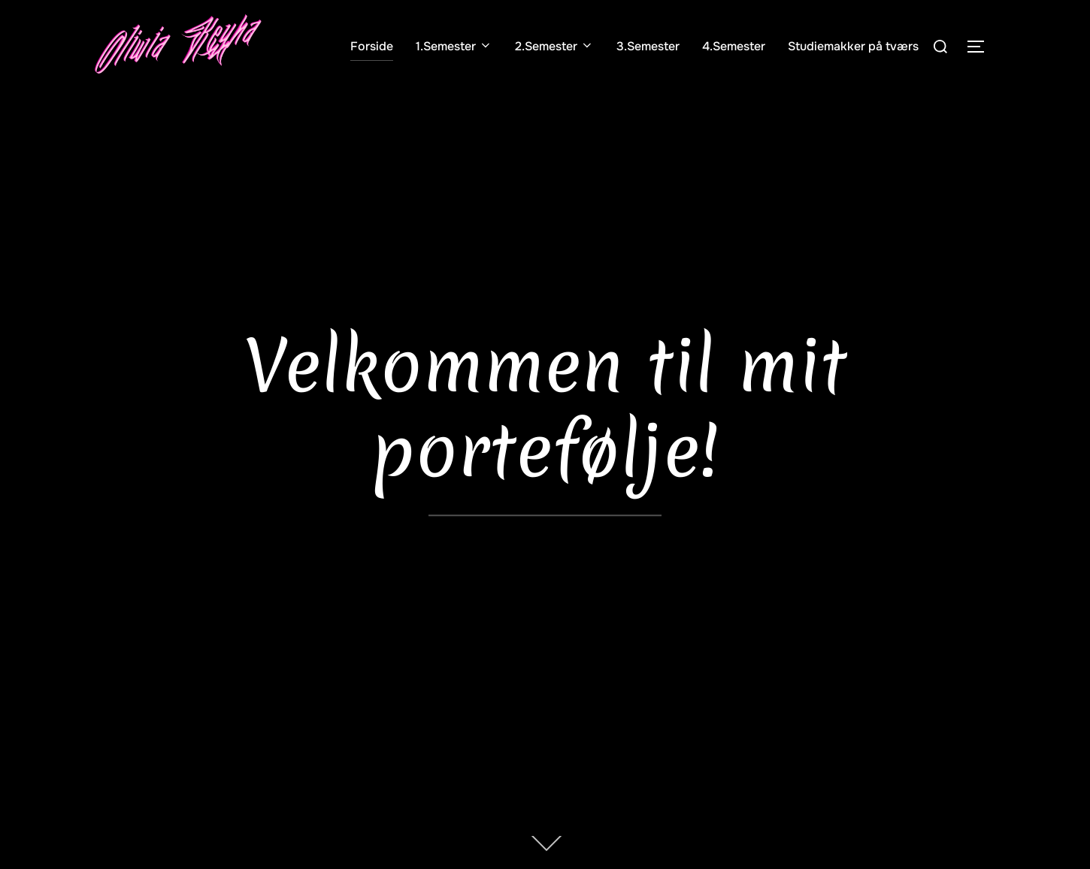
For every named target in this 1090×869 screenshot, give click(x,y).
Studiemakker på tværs (853, 46)
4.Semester (733, 46)
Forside (371, 46)
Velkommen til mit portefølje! (545, 408)
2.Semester (554, 46)
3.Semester (648, 46)
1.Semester (454, 46)
